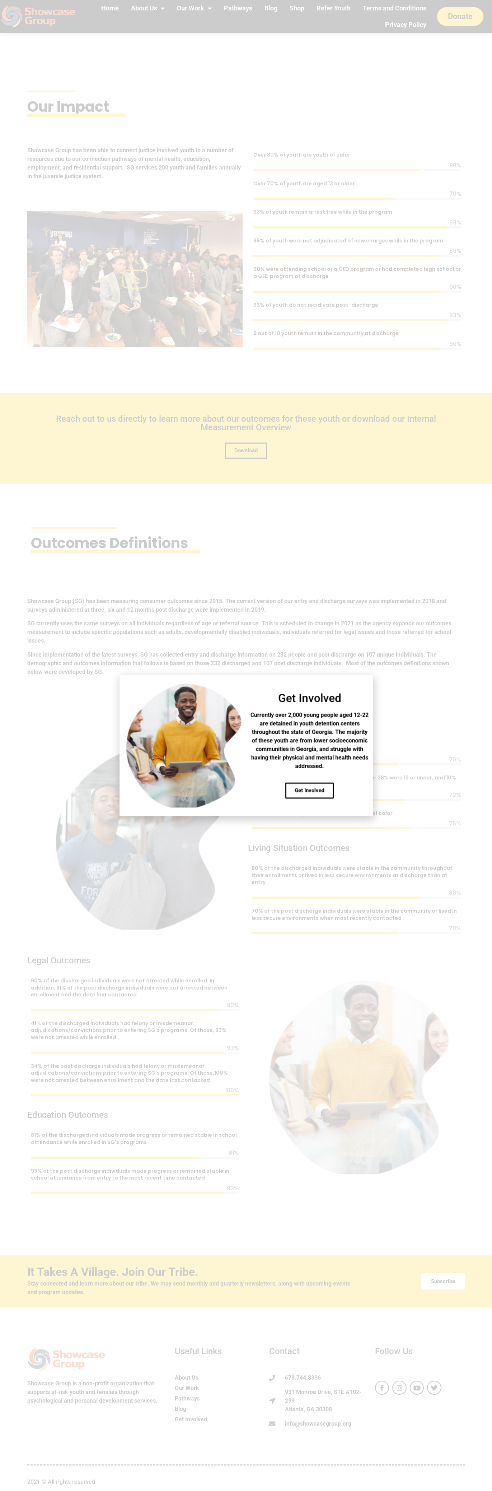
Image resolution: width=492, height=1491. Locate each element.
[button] (285, 726)
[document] (246, 745)
